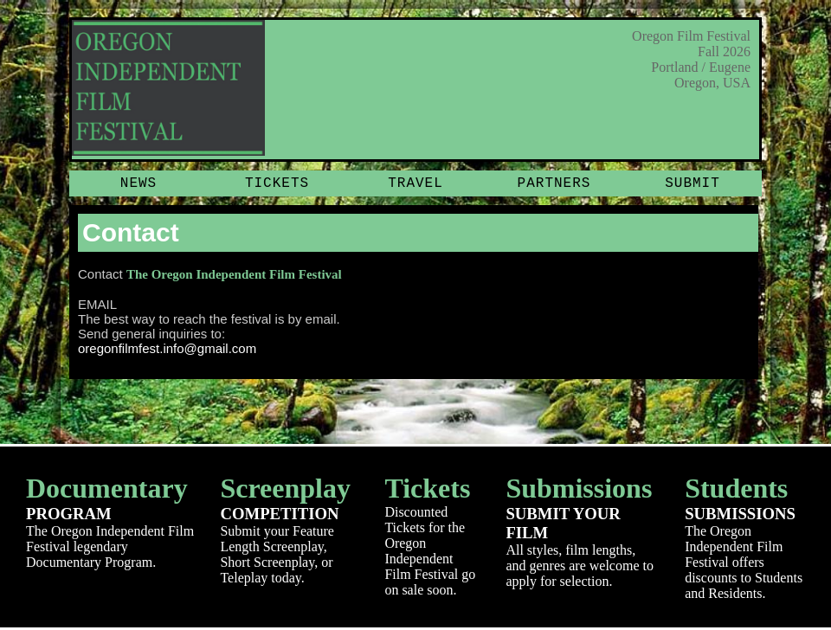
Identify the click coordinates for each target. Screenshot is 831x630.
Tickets (277, 183)
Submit (692, 183)
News (138, 183)
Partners (554, 183)
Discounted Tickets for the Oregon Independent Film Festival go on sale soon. (432, 534)
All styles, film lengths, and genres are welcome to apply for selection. (582, 530)
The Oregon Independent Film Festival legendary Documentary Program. (110, 520)
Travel (415, 183)
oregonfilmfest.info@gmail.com (167, 348)
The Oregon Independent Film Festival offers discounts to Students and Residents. (745, 536)
